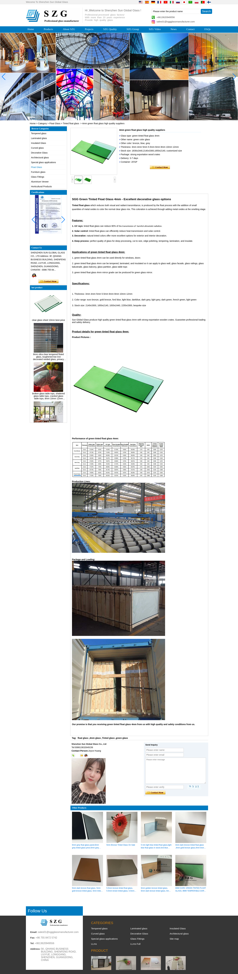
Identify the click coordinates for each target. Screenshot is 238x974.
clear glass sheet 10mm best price (48, 322)
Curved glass (37, 148)
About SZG (69, 29)
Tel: (32, 943)
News (174, 29)
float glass (83, 738)
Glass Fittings (37, 177)
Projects (89, 29)
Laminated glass (39, 138)
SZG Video (155, 29)
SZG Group (133, 29)
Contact (190, 29)
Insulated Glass (38, 143)
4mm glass (95, 738)
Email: (33, 932)
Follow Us (37, 910)
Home (30, 29)
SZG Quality (110, 29)
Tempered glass (38, 133)
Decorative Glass (39, 152)
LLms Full (135, 944)
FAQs (207, 29)
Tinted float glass (71, 123)
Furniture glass (38, 172)
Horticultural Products (41, 186)
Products (48, 29)
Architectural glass (40, 157)
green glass (122, 738)
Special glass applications (43, 162)
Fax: (32, 937)
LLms (94, 944)
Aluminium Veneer (40, 181)
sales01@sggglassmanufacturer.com (176, 21)
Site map (174, 938)
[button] (112, 118)
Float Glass (54, 123)
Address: (35, 949)
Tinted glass (108, 738)
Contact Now (48, 281)
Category (42, 123)
